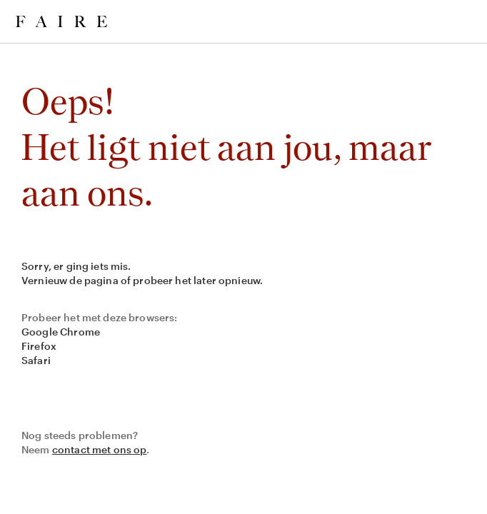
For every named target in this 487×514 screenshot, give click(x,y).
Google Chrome (60, 332)
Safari (36, 360)
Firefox (38, 346)
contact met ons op (99, 449)
